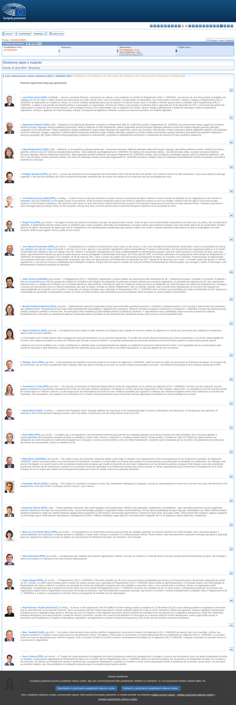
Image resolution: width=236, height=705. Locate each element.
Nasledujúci (39, 34)
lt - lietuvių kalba (196, 26)
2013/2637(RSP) (18, 40)
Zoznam (9, 34)
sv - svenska (231, 26)
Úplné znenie (58, 34)
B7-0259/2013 (127, 76)
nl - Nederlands (207, 26)
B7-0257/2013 (10, 50)
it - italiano (189, 26)
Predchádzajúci (25, 34)
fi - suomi (228, 26)
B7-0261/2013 (143, 76)
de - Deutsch (165, 26)
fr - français (179, 26)
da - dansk (161, 26)
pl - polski (210, 26)
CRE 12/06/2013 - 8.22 (130, 52)
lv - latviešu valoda (193, 26)
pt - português (214, 26)
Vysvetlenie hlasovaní (131, 54)
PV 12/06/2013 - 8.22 (129, 50)
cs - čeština (158, 26)
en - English (175, 26)
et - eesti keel (168, 26)
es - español (154, 26)
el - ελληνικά (172, 26)
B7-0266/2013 (176, 76)
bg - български (151, 26)
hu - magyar (200, 26)
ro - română (217, 26)
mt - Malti (203, 26)
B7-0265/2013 (159, 76)
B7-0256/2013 (78, 76)
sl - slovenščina (224, 26)
